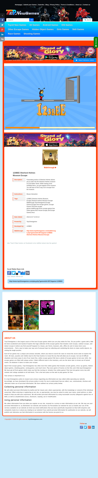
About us (79, 5)
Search (89, 20)
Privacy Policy (54, 5)
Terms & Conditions (67, 5)
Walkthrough (50, 167)
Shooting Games (32, 34)
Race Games (14, 34)
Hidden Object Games (43, 29)
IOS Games (67, 25)
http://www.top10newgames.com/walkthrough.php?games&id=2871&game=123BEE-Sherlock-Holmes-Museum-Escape (41, 233)
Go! (32, 20)
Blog (47, 5)
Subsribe (41, 5)
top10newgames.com (35, 419)
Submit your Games (30, 5)
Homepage (18, 5)
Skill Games (78, 29)
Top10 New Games (17, 25)
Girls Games (63, 29)
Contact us (86, 5)
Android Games (50, 25)
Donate (96, 42)
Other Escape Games (18, 29)
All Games (35, 25)
